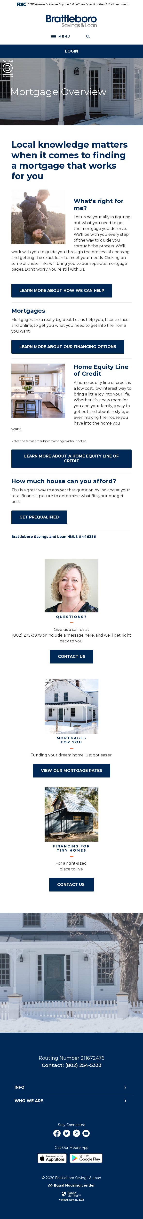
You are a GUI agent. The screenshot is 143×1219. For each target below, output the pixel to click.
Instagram (76, 1135)
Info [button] (19, 1087)
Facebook (57, 1135)
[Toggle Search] (88, 36)
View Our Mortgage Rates (75, 770)
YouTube (86, 1135)
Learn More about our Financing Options (71, 346)
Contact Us (75, 656)
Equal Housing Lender (74, 1185)
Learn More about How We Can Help (65, 290)
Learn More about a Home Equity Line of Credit (78, 458)
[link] (71, 1196)
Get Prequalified (43, 517)
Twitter (66, 1135)
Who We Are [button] (29, 1100)
